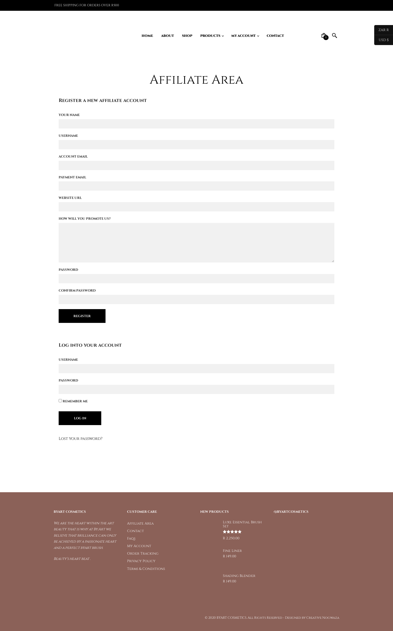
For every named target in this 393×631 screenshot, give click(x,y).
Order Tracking (142, 553)
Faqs (131, 538)
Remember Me (73, 401)
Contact (275, 36)
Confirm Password (77, 290)
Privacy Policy (141, 561)
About (167, 36)
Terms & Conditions (146, 568)
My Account (243, 36)
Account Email (73, 156)
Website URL (70, 198)
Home (147, 36)
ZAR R (381, 30)
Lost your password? (81, 438)
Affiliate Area (140, 523)
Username (68, 136)
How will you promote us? (85, 218)
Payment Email (72, 177)
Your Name (69, 115)
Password (68, 270)
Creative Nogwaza (322, 617)
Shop (187, 36)
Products (210, 36)
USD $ (381, 40)
